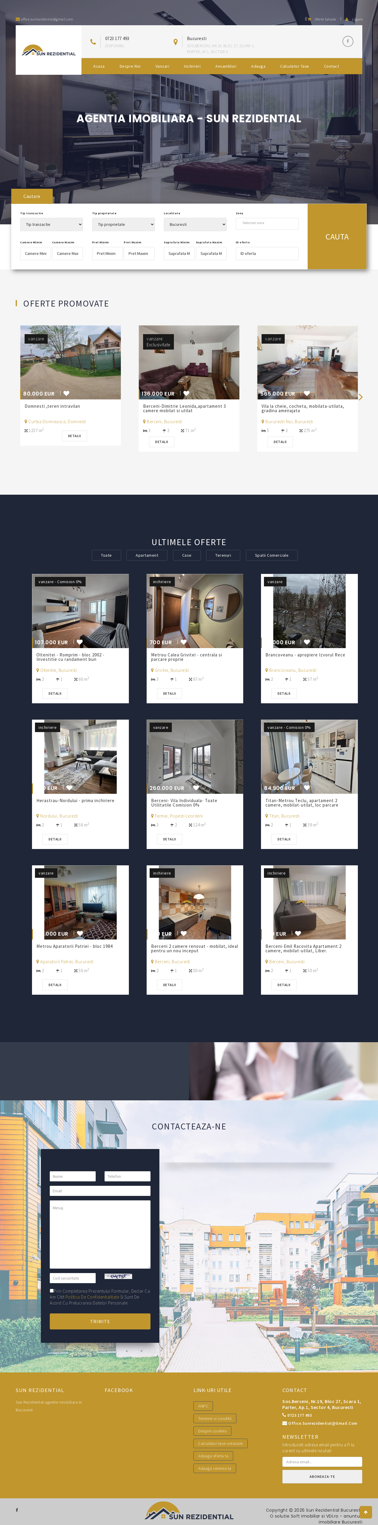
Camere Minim (31, 242)
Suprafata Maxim (209, 242)
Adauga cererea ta (214, 1468)
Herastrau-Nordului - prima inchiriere (76, 800)
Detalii (74, 436)
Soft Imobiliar (305, 1516)
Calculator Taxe (294, 66)
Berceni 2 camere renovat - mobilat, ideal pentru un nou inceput (194, 948)
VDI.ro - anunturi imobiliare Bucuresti (340, 1519)
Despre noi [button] (130, 66)
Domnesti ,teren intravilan (52, 406)
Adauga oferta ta (213, 1456)
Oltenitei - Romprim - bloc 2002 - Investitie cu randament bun (70, 657)
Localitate (172, 213)
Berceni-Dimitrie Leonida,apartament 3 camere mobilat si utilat (184, 408)
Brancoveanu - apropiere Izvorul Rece (306, 655)
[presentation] (361, 396)
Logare (354, 19)
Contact (331, 66)
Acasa (99, 66)
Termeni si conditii (215, 1418)
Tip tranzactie (31, 213)
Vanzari (162, 66)
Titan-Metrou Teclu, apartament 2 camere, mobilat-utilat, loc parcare (302, 802)
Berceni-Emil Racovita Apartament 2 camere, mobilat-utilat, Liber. (303, 948)
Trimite (100, 1321)
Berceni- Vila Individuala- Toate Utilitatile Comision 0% (184, 802)
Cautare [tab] (32, 196)
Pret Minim (100, 242)
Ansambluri (225, 66)
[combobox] (267, 222)
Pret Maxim (132, 242)
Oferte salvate (320, 19)
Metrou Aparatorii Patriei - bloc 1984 (75, 946)
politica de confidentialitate (92, 1297)
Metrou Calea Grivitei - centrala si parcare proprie (186, 657)
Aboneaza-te (322, 1476)
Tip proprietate (104, 213)
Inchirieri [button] (192, 66)
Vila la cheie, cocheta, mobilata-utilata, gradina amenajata (303, 408)
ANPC (203, 1406)
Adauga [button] (258, 66)
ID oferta (243, 242)
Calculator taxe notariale (220, 1443)
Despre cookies (212, 1431)
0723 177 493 (117, 38)
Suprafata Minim (177, 242)
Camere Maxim (63, 242)
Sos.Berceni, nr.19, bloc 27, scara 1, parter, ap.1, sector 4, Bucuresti (321, 1404)
